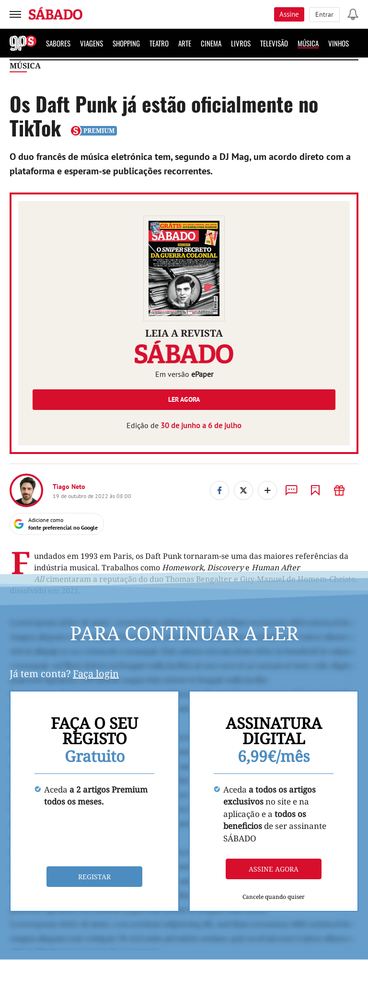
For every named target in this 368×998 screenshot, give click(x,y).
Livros (241, 43)
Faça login (96, 673)
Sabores (58, 43)
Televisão (274, 43)
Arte (184, 43)
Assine (289, 14)
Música (308, 43)
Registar (94, 876)
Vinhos (338, 43)
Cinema (211, 43)
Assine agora (274, 868)
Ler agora (184, 399)
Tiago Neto (69, 486)
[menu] (15, 14)
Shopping (126, 43)
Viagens (91, 43)
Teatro (159, 43)
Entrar (324, 14)
